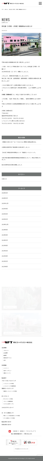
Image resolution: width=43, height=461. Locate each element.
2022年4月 (5, 256)
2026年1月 (5, 198)
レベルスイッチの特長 (8, 383)
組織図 (5, 355)
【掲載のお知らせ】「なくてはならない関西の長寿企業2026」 (19, 142)
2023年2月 (5, 251)
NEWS (22, 431)
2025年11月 (5, 203)
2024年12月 (5, 224)
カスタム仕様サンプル (8, 403)
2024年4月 (5, 235)
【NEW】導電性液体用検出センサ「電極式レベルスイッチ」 (19, 152)
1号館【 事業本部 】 (7, 110)
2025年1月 (5, 219)
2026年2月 (5, 193)
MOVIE (15, 431)
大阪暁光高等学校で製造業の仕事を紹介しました (16, 147)
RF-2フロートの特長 (8, 399)
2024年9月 (5, 230)
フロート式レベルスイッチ (9, 380)
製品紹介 (4, 378)
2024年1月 (5, 240)
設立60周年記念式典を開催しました (12, 165)
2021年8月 (5, 266)
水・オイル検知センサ (8, 413)
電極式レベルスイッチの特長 (10, 391)
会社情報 (4, 347)
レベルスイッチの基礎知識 (9, 386)
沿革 (4, 360)
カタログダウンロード (8, 407)
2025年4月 (5, 208)
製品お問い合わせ (6, 422)
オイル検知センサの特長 (9, 418)
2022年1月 (5, 261)
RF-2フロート (5, 396)
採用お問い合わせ (6, 424)
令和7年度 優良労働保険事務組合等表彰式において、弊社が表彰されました (21, 158)
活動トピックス (7, 373)
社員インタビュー (7, 370)
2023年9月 (5, 245)
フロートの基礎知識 (8, 401)
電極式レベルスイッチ (8, 388)
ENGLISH (29, 434)
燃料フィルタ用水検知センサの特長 (11, 415)
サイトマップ (30, 431)
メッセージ (6, 368)
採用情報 (4, 365)
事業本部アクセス (7, 357)
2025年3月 (5, 214)
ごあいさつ (6, 350)
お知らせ (4, 179)
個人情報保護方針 (16, 434)
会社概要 (5, 353)
